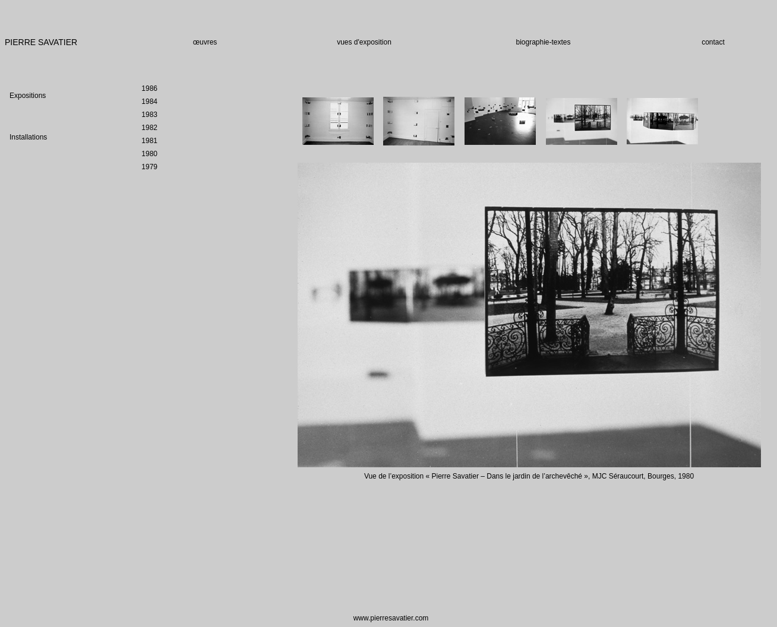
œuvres (205, 42)
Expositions (28, 95)
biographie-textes (543, 42)
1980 (149, 154)
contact (713, 42)
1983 (149, 114)
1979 (149, 167)
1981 (149, 141)
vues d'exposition (364, 42)
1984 (149, 101)
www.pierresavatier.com (391, 618)
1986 (149, 88)
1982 (149, 128)
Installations (28, 137)
